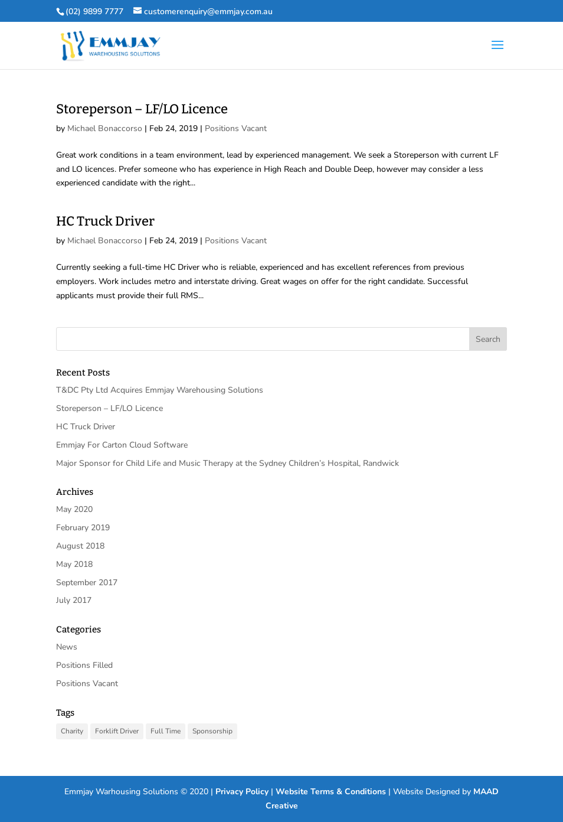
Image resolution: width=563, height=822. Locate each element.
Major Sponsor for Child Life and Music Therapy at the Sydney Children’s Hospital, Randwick (227, 463)
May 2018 (74, 564)
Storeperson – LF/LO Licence (142, 109)
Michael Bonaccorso (104, 128)
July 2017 (73, 600)
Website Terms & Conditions (331, 791)
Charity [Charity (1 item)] (72, 731)
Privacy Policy (242, 791)
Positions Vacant (236, 128)
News (66, 647)
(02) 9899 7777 (94, 11)
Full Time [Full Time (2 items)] (165, 731)
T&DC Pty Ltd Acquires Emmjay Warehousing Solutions (159, 390)
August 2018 (80, 546)
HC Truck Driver (105, 221)
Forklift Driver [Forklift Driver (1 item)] (117, 731)
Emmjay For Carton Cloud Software (122, 445)
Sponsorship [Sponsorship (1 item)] (212, 731)
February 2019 (83, 527)
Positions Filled (84, 665)
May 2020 (74, 509)
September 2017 (86, 582)
